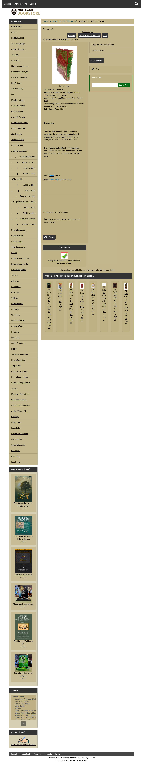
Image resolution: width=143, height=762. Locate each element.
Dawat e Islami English (20, 258)
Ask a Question (97, 60)
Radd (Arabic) (23, 207)
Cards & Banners (18, 445)
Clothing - (15, 417)
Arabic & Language (57, 21)
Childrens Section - (19, 400)
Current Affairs (17, 326)
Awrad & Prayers (18, 117)
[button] (136, 4)
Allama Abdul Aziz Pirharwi (23, 715)
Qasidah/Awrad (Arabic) (23, 202)
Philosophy (15, 60)
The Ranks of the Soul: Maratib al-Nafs (23, 491)
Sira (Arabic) (72, 21)
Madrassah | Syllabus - (20, 405)
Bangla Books (17, 241)
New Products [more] (20, 469)
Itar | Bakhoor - (17, 439)
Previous (71, 36)
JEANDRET (82, 760)
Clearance (15, 456)
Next (105, 36)
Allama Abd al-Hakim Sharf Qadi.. (23, 713)
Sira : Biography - (18, 43)
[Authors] (23, 707)
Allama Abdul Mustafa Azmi (23, 718)
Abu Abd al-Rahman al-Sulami (23, 699)
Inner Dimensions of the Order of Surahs (23, 528)
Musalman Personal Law (23, 595)
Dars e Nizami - (17, 145)
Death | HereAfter (18, 128)
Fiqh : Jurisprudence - (20, 66)
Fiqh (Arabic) (23, 190)
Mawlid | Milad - (17, 100)
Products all (25, 754)
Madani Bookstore (70, 758)
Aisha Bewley (23, 706)
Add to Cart (123, 85)
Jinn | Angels (16, 134)
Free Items (15, 462)
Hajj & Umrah (16, 83)
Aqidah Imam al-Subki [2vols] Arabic (71, 304)
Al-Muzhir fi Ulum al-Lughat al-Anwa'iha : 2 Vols (49, 306)
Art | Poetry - (16, 366)
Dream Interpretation (19, 377)
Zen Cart (91, 758)
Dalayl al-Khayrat (18, 106)
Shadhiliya (15, 315)
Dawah (14, 253)
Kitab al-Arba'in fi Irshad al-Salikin (23, 665)
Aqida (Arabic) (23, 185)
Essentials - (16, 428)
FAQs (57, 754)
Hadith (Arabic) (23, 173)
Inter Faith (15, 337)
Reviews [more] (18, 732)
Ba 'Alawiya (16, 287)
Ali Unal (23, 708)
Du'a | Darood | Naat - (19, 123)
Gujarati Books (17, 236)
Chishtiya (15, 292)
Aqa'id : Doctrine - (18, 49)
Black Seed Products (19, 434)
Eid (12, 94)
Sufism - (14, 275)
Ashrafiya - (15, 281)
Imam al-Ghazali (18, 321)
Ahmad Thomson (23, 701)
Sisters (14, 388)
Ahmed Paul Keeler (23, 704)
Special (14, 754)
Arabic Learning (23, 162)
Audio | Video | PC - (19, 411)
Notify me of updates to (64, 259)
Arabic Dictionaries (23, 157)
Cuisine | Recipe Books (20, 383)
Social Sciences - (18, 343)
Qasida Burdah (17, 111)
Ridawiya (15, 309)
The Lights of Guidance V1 (23, 629)
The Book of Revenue (23, 562)
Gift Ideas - (15, 451)
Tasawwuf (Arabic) (23, 196)
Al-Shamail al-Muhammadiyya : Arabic (126, 305)
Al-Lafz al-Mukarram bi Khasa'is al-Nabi (104, 301)
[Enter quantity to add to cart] (105, 85)
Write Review (49, 237)
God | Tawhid (16, 27)
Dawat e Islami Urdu (19, 264)
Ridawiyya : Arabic (23, 219)
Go (23, 724)
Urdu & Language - (18, 230)
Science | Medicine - (19, 354)
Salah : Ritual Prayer (19, 72)
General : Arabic (23, 224)
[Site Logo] (30, 11)
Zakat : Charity (17, 89)
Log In (32, 4)
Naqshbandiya (17, 304)
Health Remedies (18, 360)
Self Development (18, 270)
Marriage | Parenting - (20, 394)
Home (23, 4)
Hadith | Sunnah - (18, 38)
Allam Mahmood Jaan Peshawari (23, 711)
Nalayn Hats (16, 422)
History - (14, 349)
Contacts (48, 754)
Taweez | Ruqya (17, 140)
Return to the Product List (89, 36)
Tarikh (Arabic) (23, 213)
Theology (15, 55)
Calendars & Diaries (19, 371)
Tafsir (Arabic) (23, 168)
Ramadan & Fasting (19, 77)
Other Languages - (18, 247)
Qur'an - (14, 32)
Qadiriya (14, 298)
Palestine (15, 332)
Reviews (37, 754)
